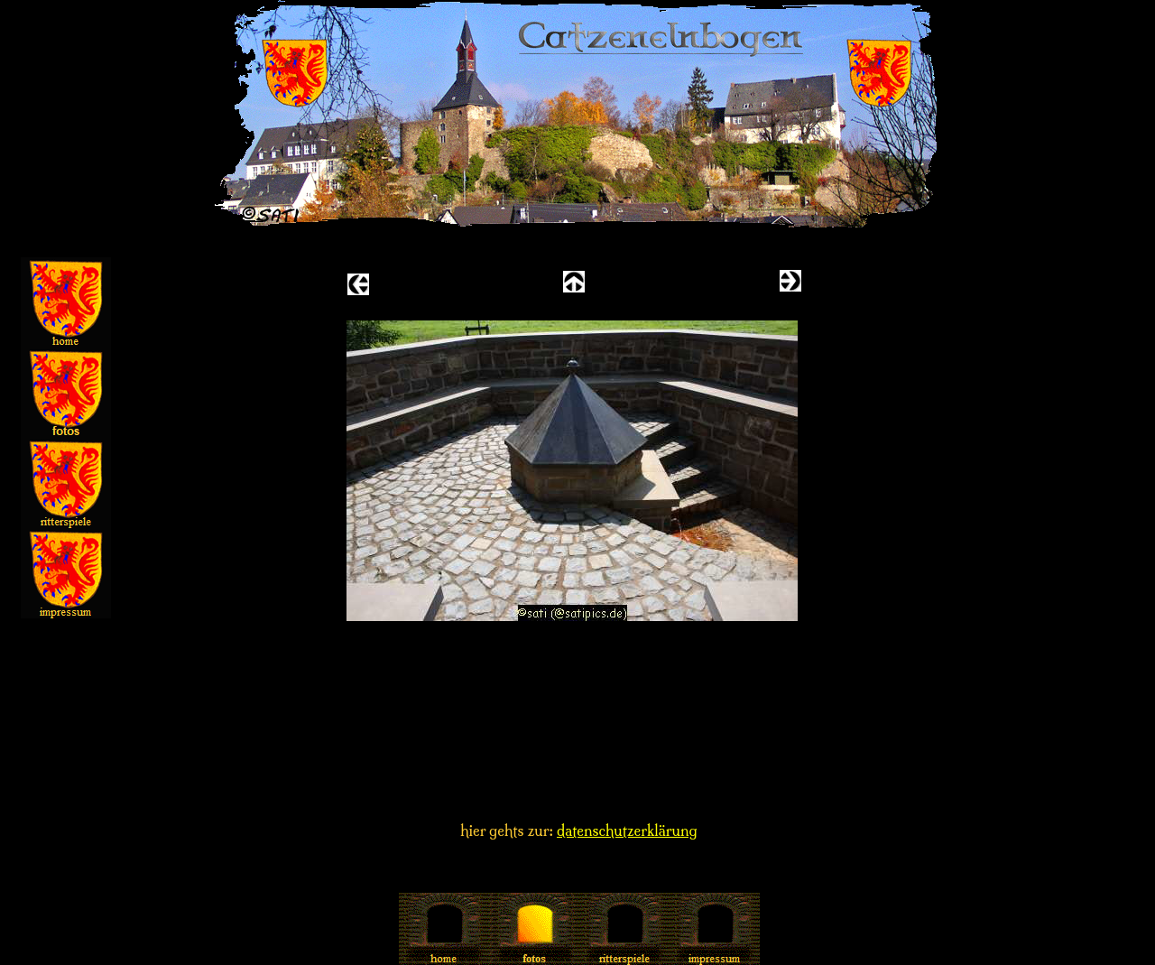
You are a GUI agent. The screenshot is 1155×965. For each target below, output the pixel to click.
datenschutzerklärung (627, 830)
